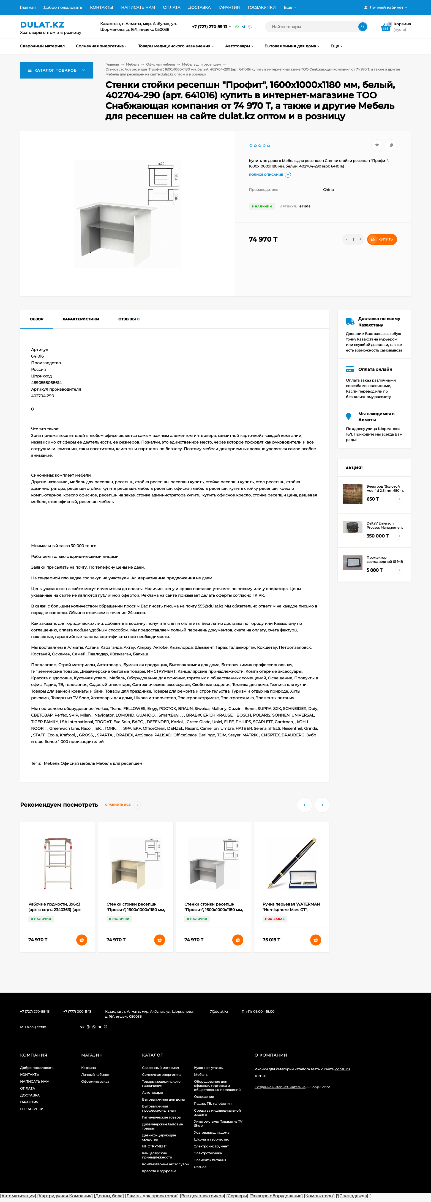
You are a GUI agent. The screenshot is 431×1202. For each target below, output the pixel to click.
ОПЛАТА (171, 7)
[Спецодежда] (353, 1195)
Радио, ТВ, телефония (212, 1103)
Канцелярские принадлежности (157, 1155)
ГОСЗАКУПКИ (262, 7)
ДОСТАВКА (199, 7)
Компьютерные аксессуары (165, 1164)
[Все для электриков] (202, 1195)
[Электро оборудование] (276, 1195)
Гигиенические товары (161, 1117)
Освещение (204, 1097)
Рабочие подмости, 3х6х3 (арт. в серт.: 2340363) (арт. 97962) (54, 910)
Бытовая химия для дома (163, 1099)
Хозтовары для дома (211, 1132)
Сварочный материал (160, 1068)
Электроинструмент (211, 1146)
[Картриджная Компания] (65, 1195)
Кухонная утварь (208, 1068)
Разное (200, 1167)
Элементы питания (210, 1160)
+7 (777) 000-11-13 (77, 1011)
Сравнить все (123, 805)
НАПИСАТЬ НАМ (138, 7)
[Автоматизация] (18, 1195)
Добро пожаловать (62, 7)
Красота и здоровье (159, 1171)
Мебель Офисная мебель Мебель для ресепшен (93, 763)
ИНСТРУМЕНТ (154, 1146)
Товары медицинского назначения (161, 1083)
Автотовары (152, 1092)
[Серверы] (237, 1195)
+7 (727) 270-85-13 (210, 26)
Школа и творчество (211, 1139)
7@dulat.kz (219, 1011)
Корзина (88, 1068)
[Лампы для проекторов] (152, 1195)
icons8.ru (342, 1069)
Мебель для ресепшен (201, 64)
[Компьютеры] (319, 1195)
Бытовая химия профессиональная (159, 1108)
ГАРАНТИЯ (229, 7)
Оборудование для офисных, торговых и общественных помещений (217, 1085)
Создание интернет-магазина (280, 1087)
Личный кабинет (95, 1075)
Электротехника (208, 1153)
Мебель (132, 64)
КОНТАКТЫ (101, 7)
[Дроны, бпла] (109, 1195)
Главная (28, 7)
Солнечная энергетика (161, 1075)
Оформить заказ (95, 1081)
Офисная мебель (160, 64)
